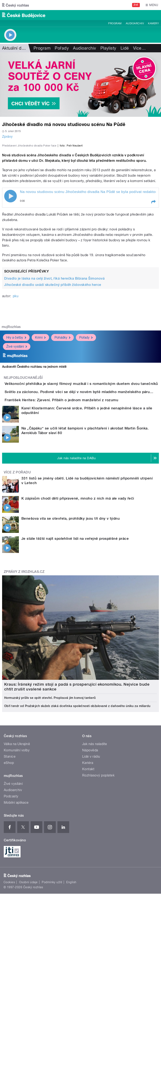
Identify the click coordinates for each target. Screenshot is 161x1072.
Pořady (62, 48)
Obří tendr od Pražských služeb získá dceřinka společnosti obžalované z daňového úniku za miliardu (77, 832)
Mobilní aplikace (16, 929)
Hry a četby (16, 428)
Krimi (40, 428)
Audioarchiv (135, 23)
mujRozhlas (11, 417)
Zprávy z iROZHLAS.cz (24, 698)
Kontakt (88, 895)
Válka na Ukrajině (17, 870)
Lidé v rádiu (91, 883)
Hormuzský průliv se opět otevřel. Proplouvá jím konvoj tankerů (50, 824)
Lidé (125, 48)
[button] (153, 292)
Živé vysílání (16, 437)
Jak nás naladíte (94, 870)
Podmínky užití (52, 1008)
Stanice (10, 883)
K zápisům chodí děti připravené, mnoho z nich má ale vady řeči (77, 624)
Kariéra (87, 889)
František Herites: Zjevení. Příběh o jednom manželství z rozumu (78, 514)
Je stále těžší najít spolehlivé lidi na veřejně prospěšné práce (75, 665)
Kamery (153, 23)
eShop (9, 889)
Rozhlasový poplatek (98, 902)
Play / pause (10, 286)
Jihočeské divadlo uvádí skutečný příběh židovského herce (52, 375)
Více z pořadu (17, 598)
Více (139, 48)
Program (114, 23)
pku (15, 386)
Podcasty (11, 922)
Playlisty (108, 48)
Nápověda (90, 876)
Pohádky (62, 428)
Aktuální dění (14, 48)
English (71, 1008)
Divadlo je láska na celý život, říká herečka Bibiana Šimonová (54, 369)
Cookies (9, 1008)
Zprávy (7, 137)
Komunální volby (17, 876)
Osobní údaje (28, 1008)
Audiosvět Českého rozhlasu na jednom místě (34, 457)
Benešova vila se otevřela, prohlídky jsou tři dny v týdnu (70, 645)
